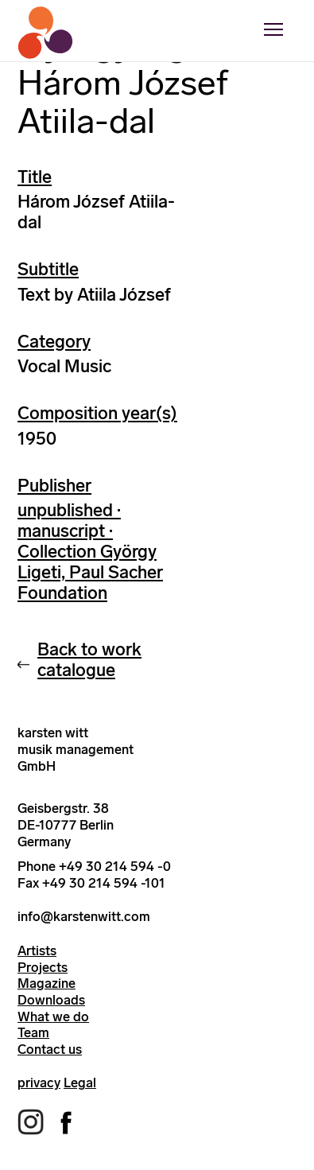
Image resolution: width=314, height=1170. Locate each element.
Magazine (46, 983)
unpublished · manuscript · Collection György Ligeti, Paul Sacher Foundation (90, 551)
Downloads (51, 1000)
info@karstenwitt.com (83, 916)
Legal (80, 1082)
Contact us (49, 1049)
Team (33, 1032)
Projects (42, 967)
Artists (36, 950)
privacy (38, 1082)
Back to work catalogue (89, 660)
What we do (53, 1016)
